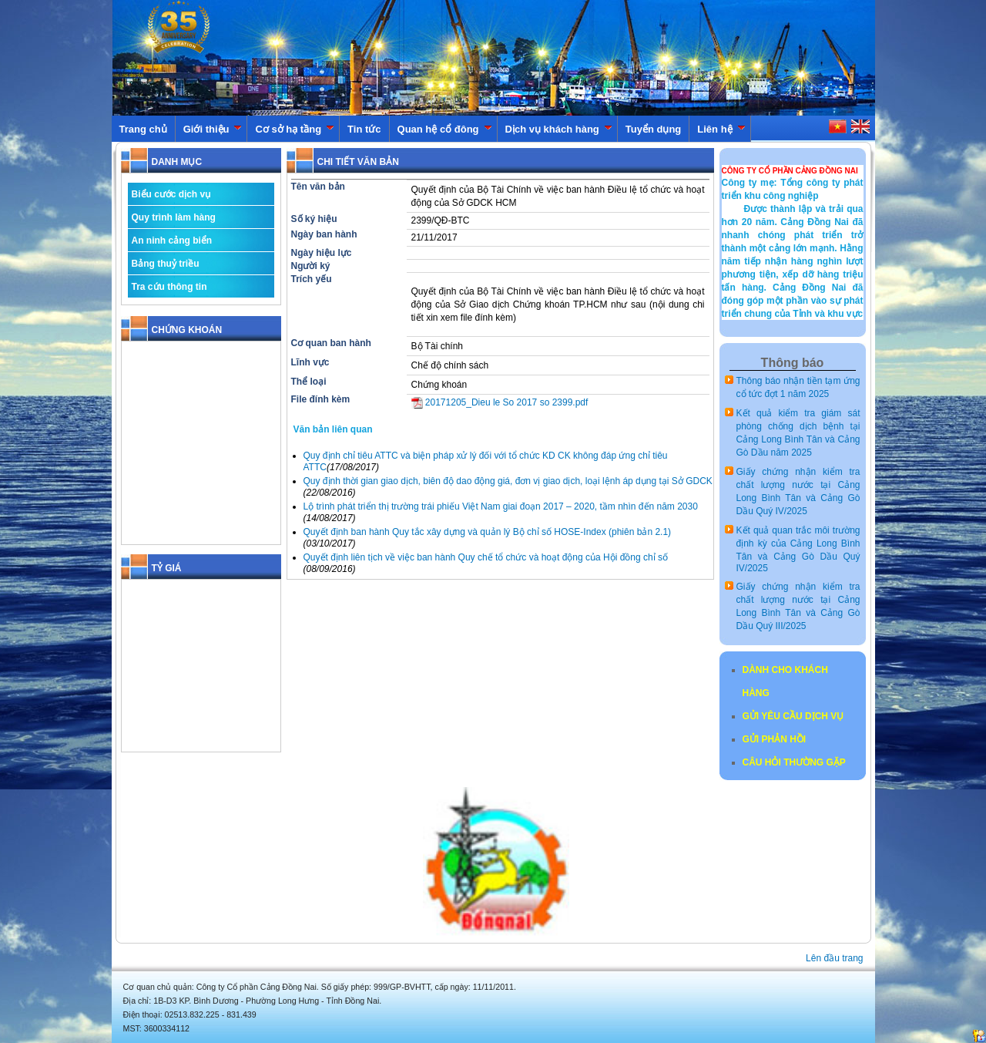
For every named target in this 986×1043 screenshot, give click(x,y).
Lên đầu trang (834, 958)
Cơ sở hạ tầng (294, 129)
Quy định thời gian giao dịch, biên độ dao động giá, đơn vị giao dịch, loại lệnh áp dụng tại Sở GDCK (508, 481)
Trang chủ (143, 129)
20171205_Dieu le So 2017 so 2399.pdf (500, 402)
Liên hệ (721, 129)
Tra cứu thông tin (169, 286)
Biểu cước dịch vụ (171, 194)
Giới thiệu (213, 129)
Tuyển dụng (653, 129)
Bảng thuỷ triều (166, 263)
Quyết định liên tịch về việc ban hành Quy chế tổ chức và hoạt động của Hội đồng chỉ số (486, 557)
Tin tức (364, 129)
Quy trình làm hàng (174, 217)
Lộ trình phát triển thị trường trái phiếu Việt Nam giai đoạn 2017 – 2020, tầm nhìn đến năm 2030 (501, 506)
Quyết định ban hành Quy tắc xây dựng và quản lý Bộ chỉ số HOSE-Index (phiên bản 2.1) (488, 532)
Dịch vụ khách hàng (558, 129)
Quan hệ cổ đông (444, 129)
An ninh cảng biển (172, 240)
